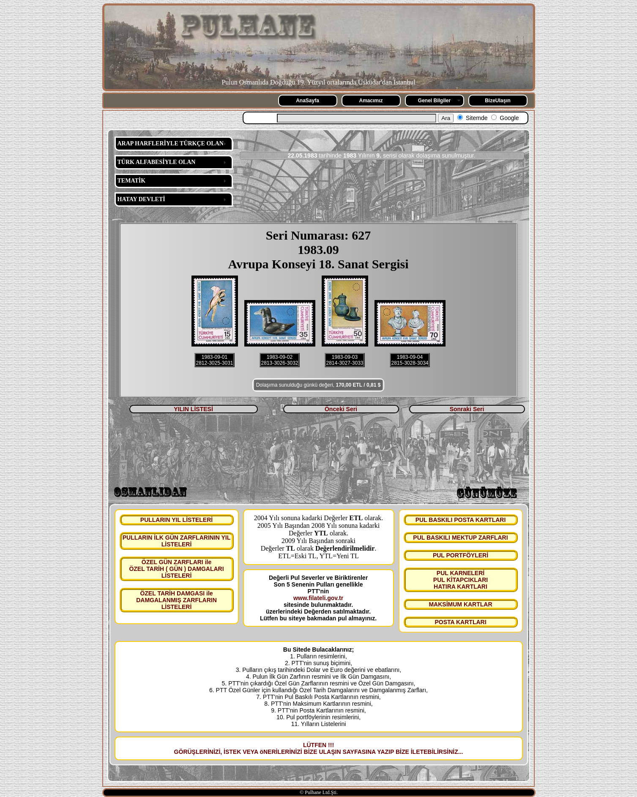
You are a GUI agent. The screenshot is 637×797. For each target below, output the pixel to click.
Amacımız (371, 101)
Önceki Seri (341, 409)
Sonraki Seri (467, 409)
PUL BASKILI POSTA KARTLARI (461, 519)
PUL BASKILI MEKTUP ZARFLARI (460, 537)
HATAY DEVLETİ (141, 199)
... (460, 751)
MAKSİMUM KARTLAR (460, 604)
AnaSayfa (307, 101)
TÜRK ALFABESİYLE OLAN (157, 162)
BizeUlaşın (498, 101)
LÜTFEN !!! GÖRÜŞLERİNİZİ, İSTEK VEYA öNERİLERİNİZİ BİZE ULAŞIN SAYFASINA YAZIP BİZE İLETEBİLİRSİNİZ (316, 748)
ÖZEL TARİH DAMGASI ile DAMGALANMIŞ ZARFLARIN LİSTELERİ (176, 600)
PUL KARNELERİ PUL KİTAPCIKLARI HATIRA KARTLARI (460, 580)
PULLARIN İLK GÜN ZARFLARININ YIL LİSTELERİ (177, 541)
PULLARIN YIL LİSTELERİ (176, 519)
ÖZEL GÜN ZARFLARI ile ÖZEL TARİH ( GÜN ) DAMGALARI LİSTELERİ (176, 569)
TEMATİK (132, 180)
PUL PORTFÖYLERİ (460, 555)
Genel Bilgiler (434, 101)
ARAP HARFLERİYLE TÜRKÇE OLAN (171, 143)
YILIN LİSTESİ (193, 409)
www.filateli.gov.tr (318, 598)
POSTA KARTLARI (460, 622)
